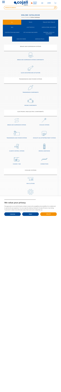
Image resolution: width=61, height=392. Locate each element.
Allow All (48, 214)
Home (22, 17)
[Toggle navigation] (3, 2)
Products (27, 17)
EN (42, 3)
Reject (30, 214)
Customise (12, 214)
